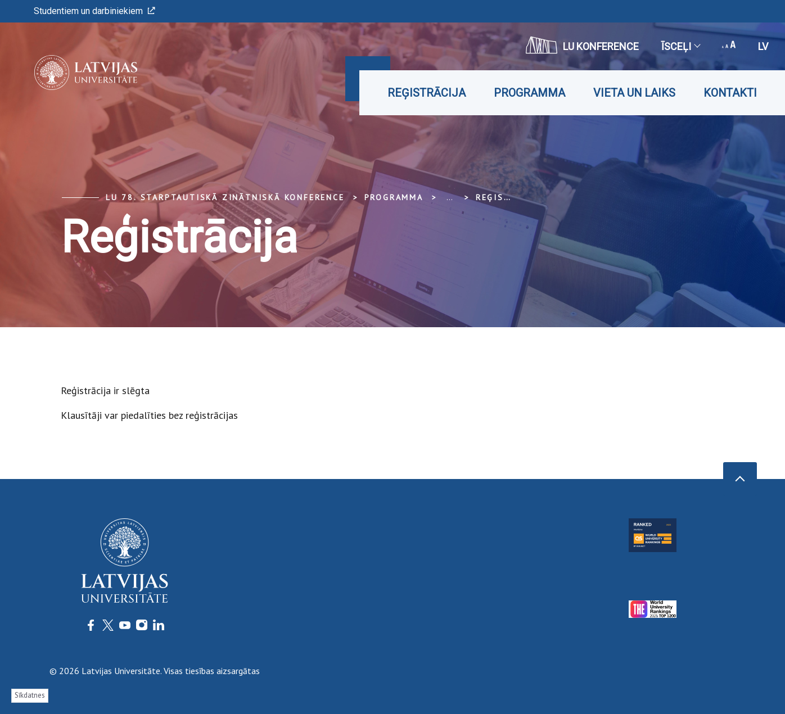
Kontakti (730, 93)
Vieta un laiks (634, 93)
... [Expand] (449, 197)
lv (763, 46)
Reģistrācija (426, 93)
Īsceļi (680, 46)
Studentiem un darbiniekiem (94, 11)
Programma (529, 93)
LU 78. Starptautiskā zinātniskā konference (225, 197)
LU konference (582, 45)
